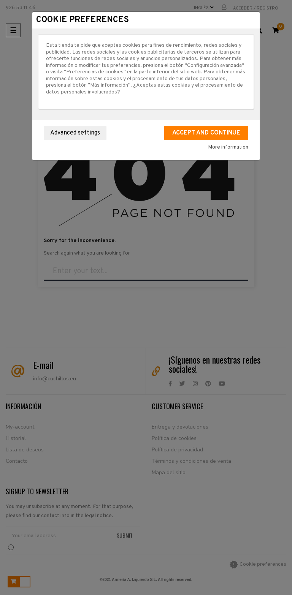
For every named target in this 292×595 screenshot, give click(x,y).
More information (228, 147)
